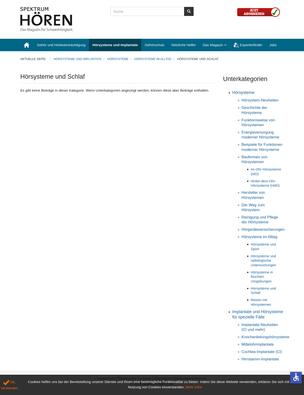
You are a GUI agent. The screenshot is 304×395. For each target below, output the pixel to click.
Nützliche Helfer (183, 45)
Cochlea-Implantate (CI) (262, 352)
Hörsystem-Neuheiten (260, 100)
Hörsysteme (243, 92)
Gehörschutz (154, 45)
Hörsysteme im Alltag (259, 237)
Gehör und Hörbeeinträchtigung (61, 45)
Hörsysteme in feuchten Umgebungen (262, 276)
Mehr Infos (193, 387)
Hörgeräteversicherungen (263, 229)
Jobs (273, 45)
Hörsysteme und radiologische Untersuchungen (263, 260)
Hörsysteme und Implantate (115, 45)
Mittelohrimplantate (258, 344)
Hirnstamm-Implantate (260, 359)
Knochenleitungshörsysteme (265, 337)
